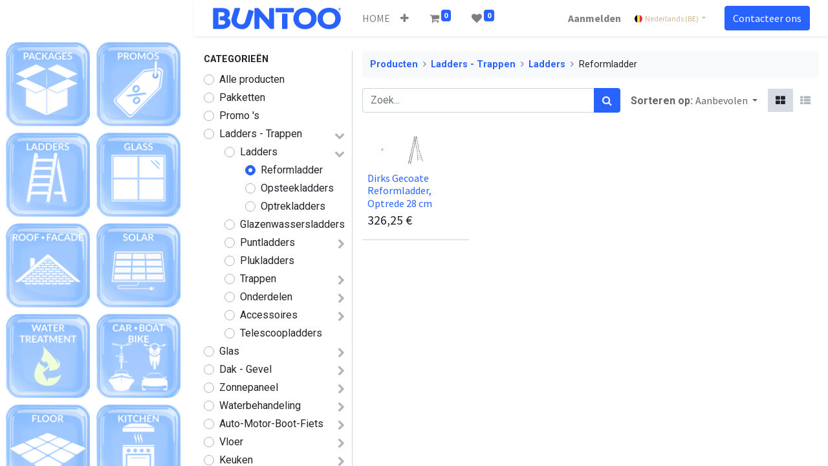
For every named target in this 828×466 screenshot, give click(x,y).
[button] (406, 18)
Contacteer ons (765, 18)
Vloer (231, 442)
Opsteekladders (297, 188)
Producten (394, 64)
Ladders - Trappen (260, 134)
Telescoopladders (281, 333)
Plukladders (267, 260)
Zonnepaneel (248, 387)
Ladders (259, 152)
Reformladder (292, 170)
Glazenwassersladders (292, 224)
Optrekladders (293, 206)
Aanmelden (592, 18)
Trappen (258, 278)
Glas (229, 351)
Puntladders (267, 242)
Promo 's (239, 115)
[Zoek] (607, 100)
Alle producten (252, 79)
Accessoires (269, 315)
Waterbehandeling (260, 405)
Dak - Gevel (245, 369)
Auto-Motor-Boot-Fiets (271, 423)
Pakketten (242, 97)
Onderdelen (266, 297)
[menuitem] (378, 18)
